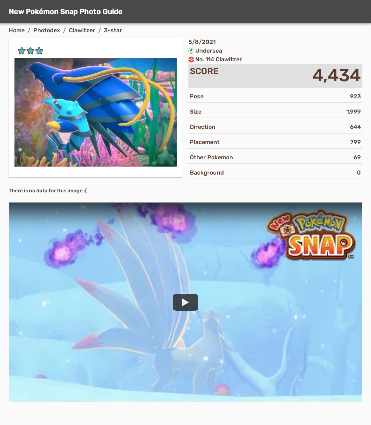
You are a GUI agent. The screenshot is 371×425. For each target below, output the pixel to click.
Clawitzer (82, 30)
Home (17, 30)
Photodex (46, 30)
